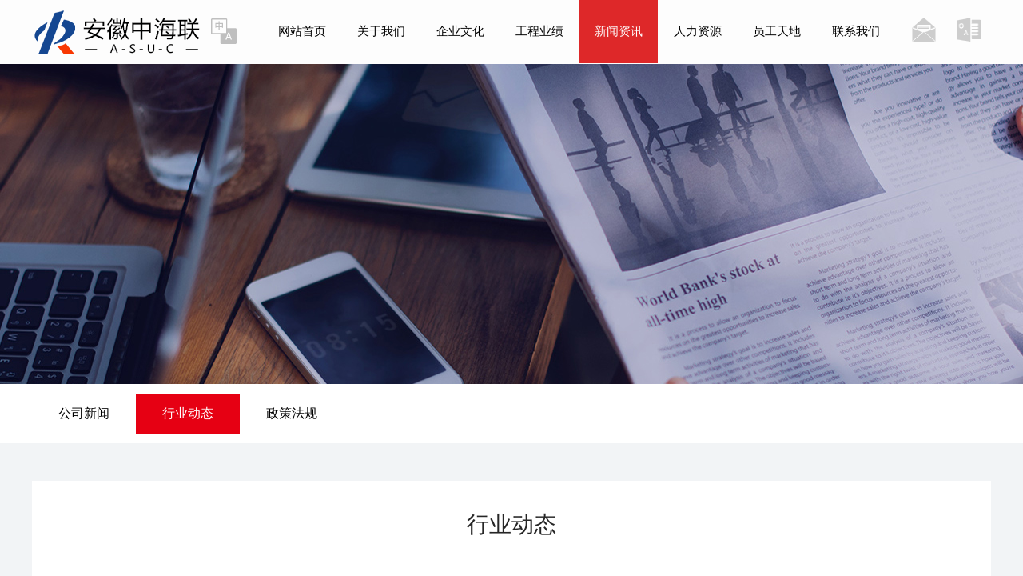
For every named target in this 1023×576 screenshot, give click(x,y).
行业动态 (187, 413)
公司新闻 (83, 413)
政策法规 (291, 413)
